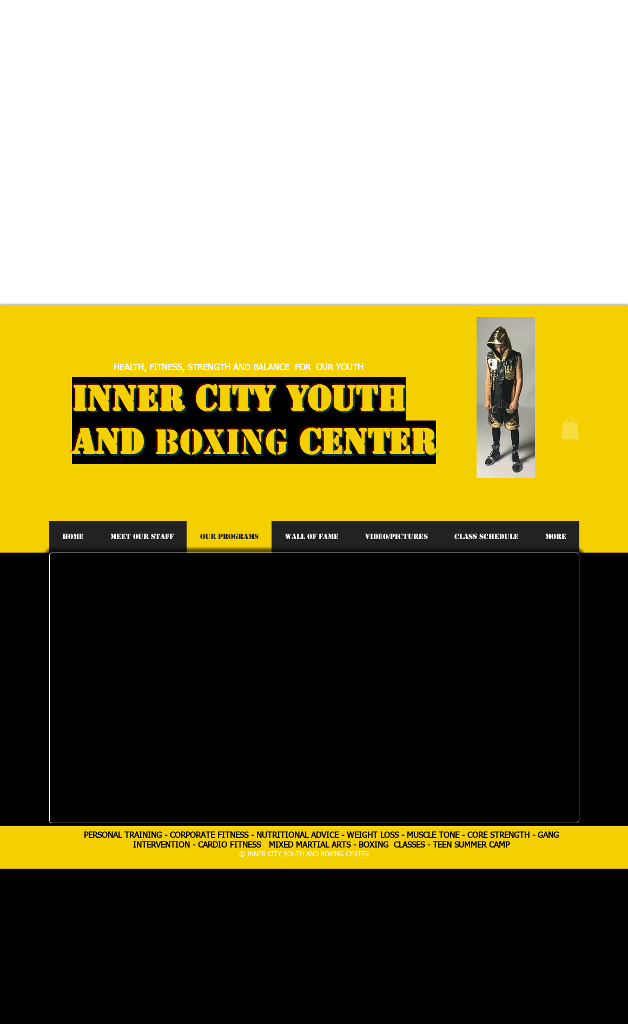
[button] (570, 428)
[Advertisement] (194, 76)
